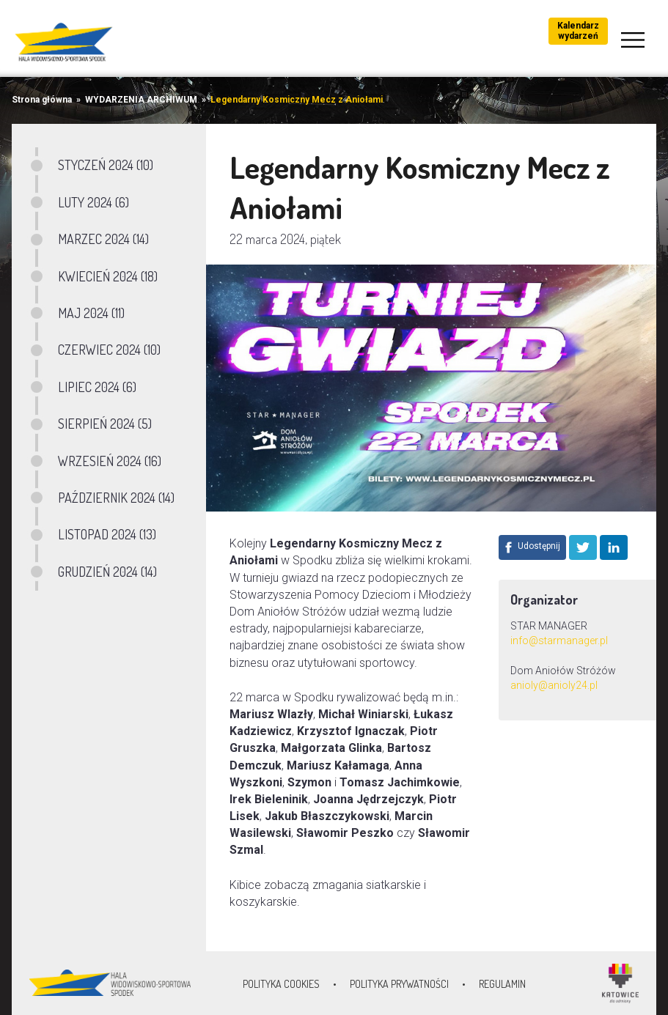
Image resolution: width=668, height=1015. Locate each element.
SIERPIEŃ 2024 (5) (105, 424)
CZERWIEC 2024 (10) (109, 350)
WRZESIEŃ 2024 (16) (109, 461)
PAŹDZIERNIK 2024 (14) (116, 498)
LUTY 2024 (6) (93, 202)
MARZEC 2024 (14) (103, 239)
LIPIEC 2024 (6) (97, 387)
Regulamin (502, 984)
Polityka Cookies (281, 984)
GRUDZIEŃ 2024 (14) (107, 572)
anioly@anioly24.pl (555, 685)
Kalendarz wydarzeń (578, 31)
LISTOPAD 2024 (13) (107, 534)
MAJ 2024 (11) (91, 313)
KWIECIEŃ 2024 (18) (108, 276)
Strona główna (42, 100)
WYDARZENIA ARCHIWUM (141, 100)
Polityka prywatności (399, 984)
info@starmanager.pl (559, 640)
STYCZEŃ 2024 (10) (105, 165)
